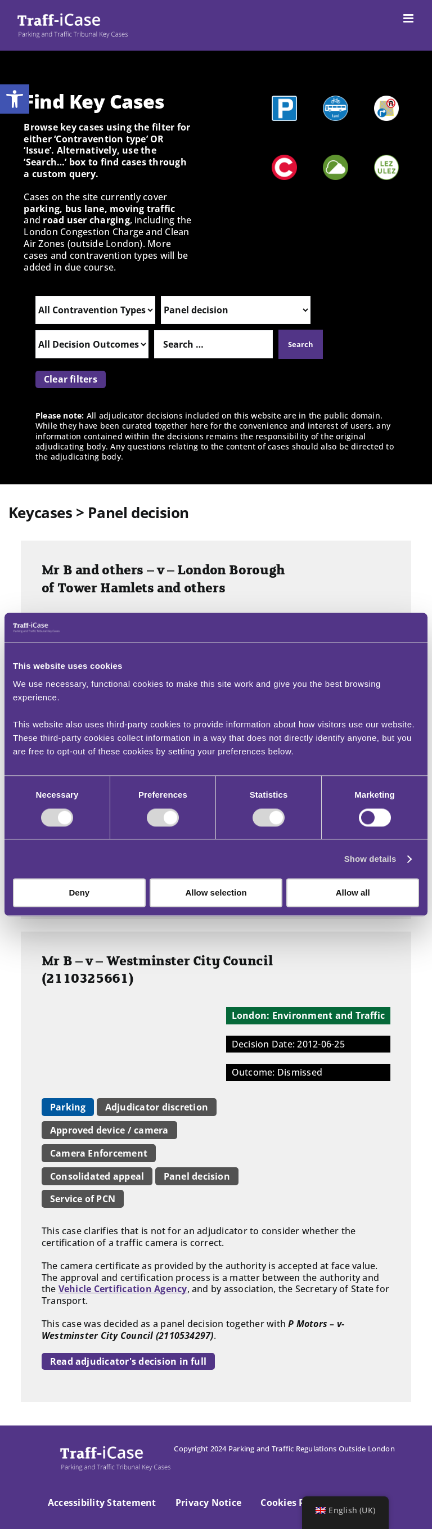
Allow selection (215, 893)
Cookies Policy (293, 1502)
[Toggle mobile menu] (409, 18)
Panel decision (197, 1176)
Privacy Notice (208, 1502)
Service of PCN (82, 1199)
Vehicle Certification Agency (122, 1289)
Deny (79, 893)
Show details (370, 859)
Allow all (353, 893)
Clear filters (70, 379)
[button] (14, 99)
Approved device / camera (109, 1130)
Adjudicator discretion (156, 1107)
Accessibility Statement (102, 1502)
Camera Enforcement (98, 1153)
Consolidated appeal (97, 1176)
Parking (68, 1107)
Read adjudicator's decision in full (128, 1361)
